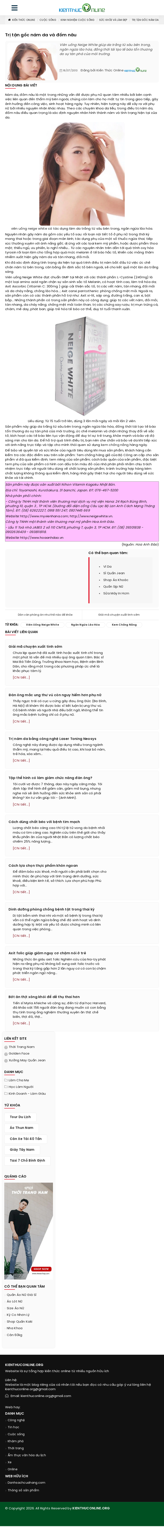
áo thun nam (21, 1129)
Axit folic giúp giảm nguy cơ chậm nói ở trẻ (47, 954)
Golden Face (19, 1054)
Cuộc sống (48, 20)
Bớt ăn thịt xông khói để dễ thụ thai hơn (44, 998)
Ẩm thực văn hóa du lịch (27, 1456)
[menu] (15, 9)
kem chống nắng (115, 445)
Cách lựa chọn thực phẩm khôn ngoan (43, 866)
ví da (107, 566)
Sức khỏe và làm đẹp (113, 20)
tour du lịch (20, 1118)
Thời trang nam (22, 1048)
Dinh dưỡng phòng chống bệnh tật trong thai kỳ (52, 910)
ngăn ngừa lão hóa (85, 625)
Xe (10, 1463)
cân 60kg (14, 1336)
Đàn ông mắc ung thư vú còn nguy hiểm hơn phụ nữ (55, 695)
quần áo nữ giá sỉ (21, 1296)
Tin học (13, 1428)
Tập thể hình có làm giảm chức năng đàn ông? (50, 778)
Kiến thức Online (21, 20)
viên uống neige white (29, 228)
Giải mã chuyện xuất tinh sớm (119, 615)
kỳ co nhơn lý (18, 1316)
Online (13, 1470)
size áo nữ (15, 1309)
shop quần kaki (19, 1323)
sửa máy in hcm (116, 593)
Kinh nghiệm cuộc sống (77, 20)
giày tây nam (22, 1151)
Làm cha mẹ (19, 1081)
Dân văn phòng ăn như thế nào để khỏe (45, 615)
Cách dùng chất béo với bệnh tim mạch (44, 822)
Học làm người (21, 1088)
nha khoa (14, 1329)
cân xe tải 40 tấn (26, 1140)
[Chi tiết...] (21, 678)
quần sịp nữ (113, 586)
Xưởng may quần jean (27, 1061)
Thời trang (16, 1449)
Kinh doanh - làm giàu (27, 1095)
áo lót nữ (15, 1302)
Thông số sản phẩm (23, 1491)
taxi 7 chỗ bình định (27, 1162)
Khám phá (15, 1442)
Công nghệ (16, 1421)
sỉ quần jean (114, 573)
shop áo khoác (115, 580)
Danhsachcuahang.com (26, 1484)
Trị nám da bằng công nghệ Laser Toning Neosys (53, 739)
